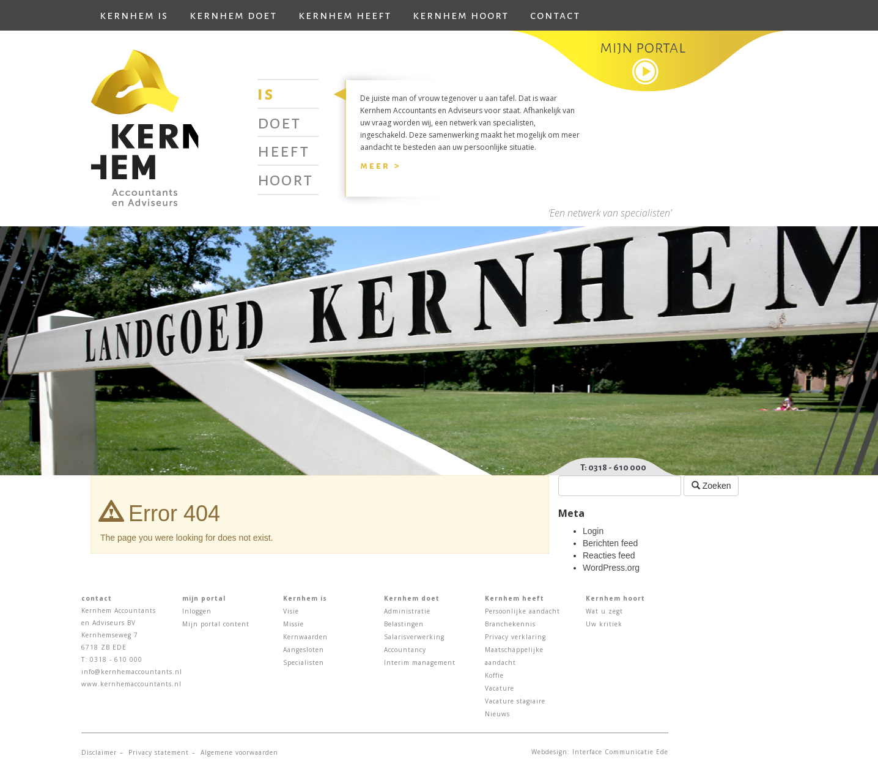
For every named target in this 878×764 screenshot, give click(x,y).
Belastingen (404, 624)
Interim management (420, 662)
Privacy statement (158, 752)
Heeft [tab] (283, 150)
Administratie (407, 611)
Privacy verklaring (515, 636)
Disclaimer (99, 752)
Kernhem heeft (344, 15)
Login (593, 531)
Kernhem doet (233, 15)
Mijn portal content (215, 624)
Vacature (499, 688)
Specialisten (303, 662)
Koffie (494, 675)
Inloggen (197, 611)
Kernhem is (134, 15)
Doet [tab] (279, 122)
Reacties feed (609, 555)
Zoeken (711, 485)
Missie (293, 624)
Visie (291, 611)
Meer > (380, 165)
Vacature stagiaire (515, 701)
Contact (555, 15)
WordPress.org (611, 568)
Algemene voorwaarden (239, 752)
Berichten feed (610, 543)
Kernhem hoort (461, 15)
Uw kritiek (604, 624)
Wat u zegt (604, 611)
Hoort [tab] (285, 179)
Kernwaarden (305, 636)
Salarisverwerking (414, 636)
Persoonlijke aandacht (522, 611)
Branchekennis (510, 624)
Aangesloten (303, 649)
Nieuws (497, 714)
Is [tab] (266, 93)
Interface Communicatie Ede (620, 751)
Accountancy (405, 649)
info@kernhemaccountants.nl (131, 671)
